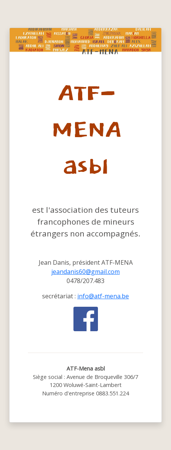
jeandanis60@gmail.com (85, 271)
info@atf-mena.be (103, 296)
